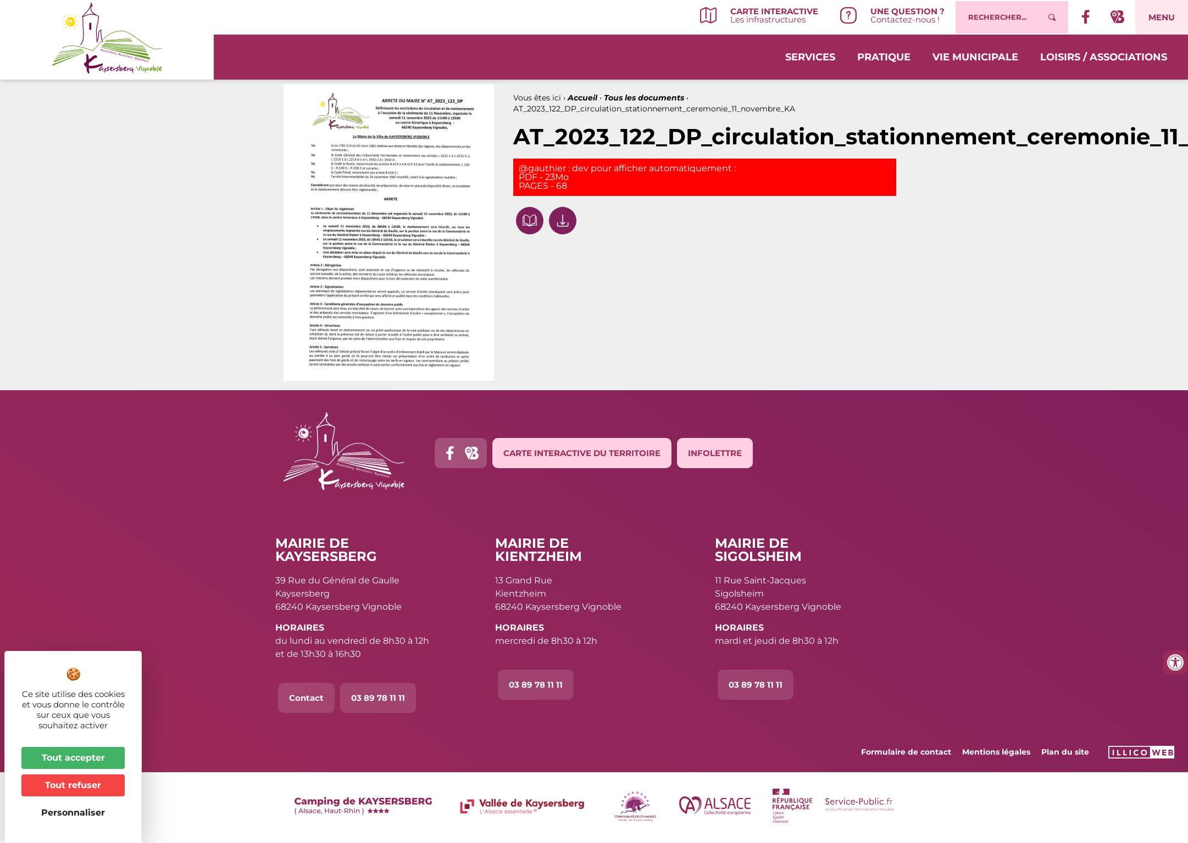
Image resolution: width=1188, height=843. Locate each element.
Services (810, 56)
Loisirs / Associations (1103, 56)
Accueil (582, 97)
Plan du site (1065, 752)
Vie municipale (975, 56)
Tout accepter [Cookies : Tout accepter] (73, 757)
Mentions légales (996, 752)
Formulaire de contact (906, 752)
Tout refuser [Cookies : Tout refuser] (73, 785)
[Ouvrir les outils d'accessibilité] (1175, 662)
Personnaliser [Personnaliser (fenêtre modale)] (73, 812)
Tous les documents (644, 97)
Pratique (884, 56)
